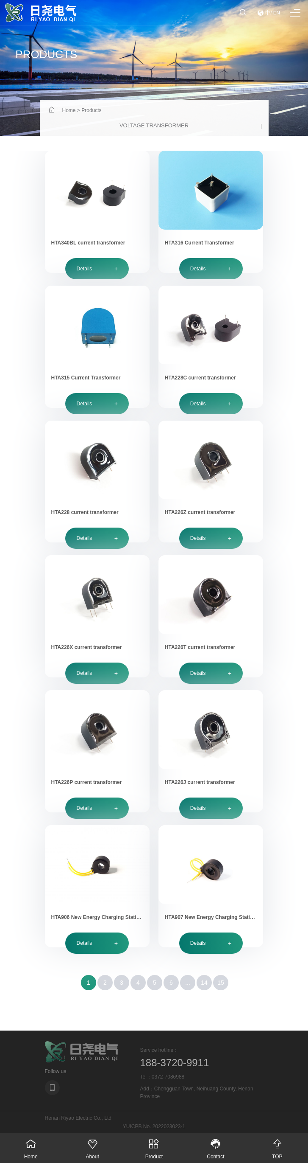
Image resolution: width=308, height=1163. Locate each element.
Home (69, 110)
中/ (268, 12)
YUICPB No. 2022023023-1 (154, 1126)
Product (154, 1146)
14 (204, 982)
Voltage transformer (154, 125)
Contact (215, 1146)
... (187, 982)
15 (220, 982)
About (92, 1146)
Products (91, 110)
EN (276, 12)
